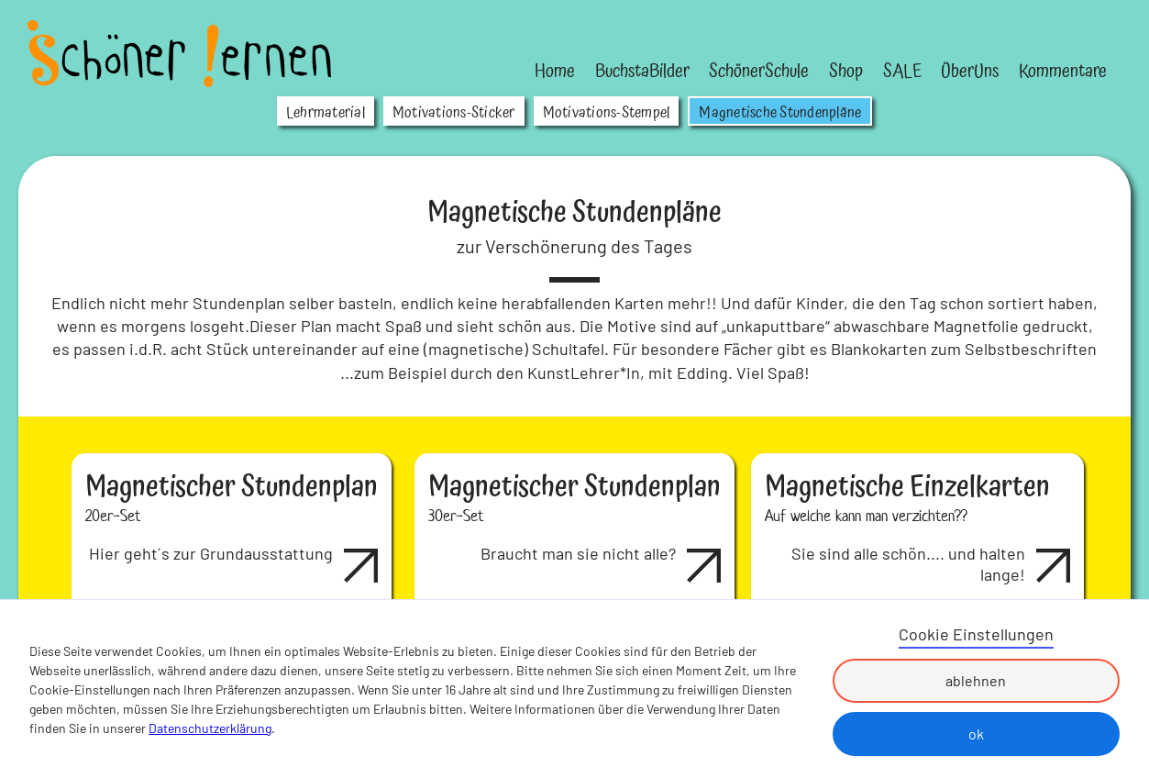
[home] (179, 53)
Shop (846, 71)
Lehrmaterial (325, 113)
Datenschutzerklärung (210, 728)
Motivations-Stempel (606, 113)
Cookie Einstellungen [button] (976, 634)
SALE (902, 71)
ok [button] (976, 733)
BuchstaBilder (642, 71)
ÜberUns (970, 71)
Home (555, 71)
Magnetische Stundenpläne (780, 113)
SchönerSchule (759, 71)
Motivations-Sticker (453, 113)
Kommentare (1063, 71)
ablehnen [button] (975, 680)
